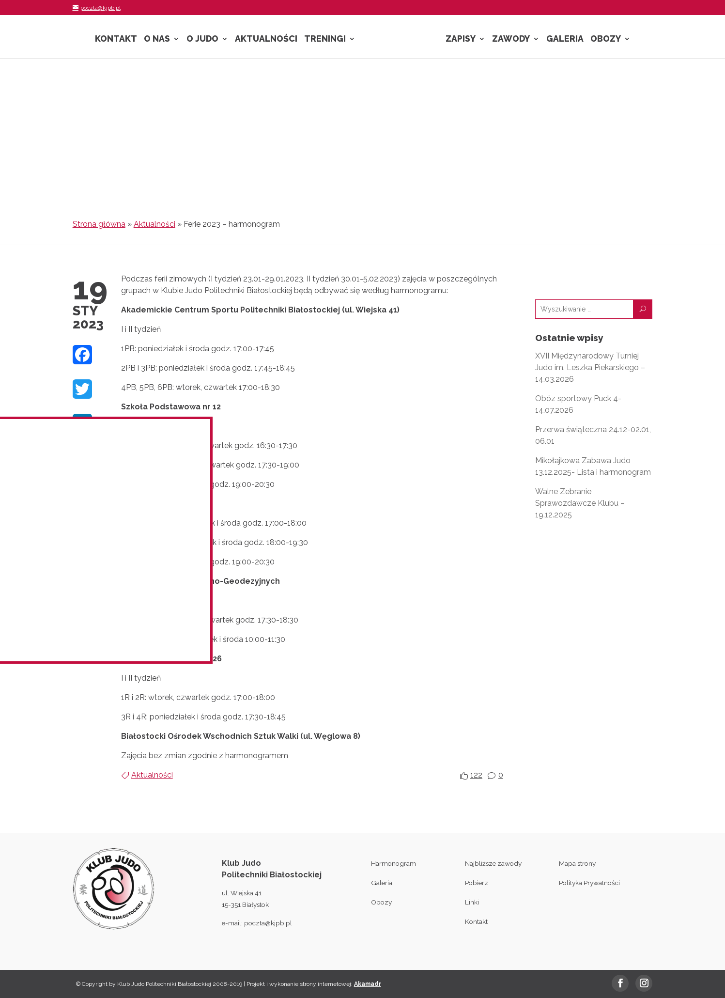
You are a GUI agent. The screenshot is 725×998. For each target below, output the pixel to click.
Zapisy (461, 39)
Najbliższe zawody (493, 863)
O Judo (202, 39)
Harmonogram (393, 863)
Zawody (511, 39)
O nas (157, 39)
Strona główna (99, 224)
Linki (472, 902)
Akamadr (367, 984)
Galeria (565, 39)
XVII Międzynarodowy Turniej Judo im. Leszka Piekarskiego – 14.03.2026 (590, 367)
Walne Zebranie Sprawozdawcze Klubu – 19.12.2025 (580, 503)
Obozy (605, 39)
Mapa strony (577, 863)
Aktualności (266, 39)
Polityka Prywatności (589, 883)
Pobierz (476, 883)
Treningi (325, 39)
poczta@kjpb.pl (268, 923)
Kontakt (116, 39)
